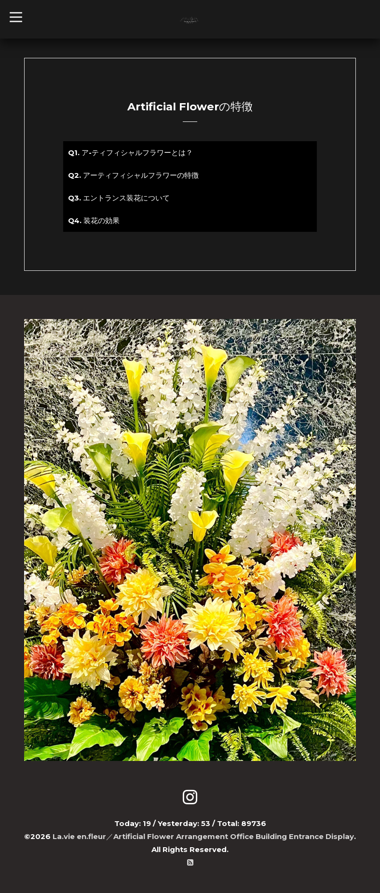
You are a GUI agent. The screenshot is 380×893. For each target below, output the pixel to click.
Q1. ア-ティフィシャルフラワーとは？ (130, 152)
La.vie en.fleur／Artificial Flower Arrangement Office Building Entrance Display (203, 836)
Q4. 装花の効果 (94, 220)
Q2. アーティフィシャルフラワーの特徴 (133, 175)
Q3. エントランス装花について (119, 197)
